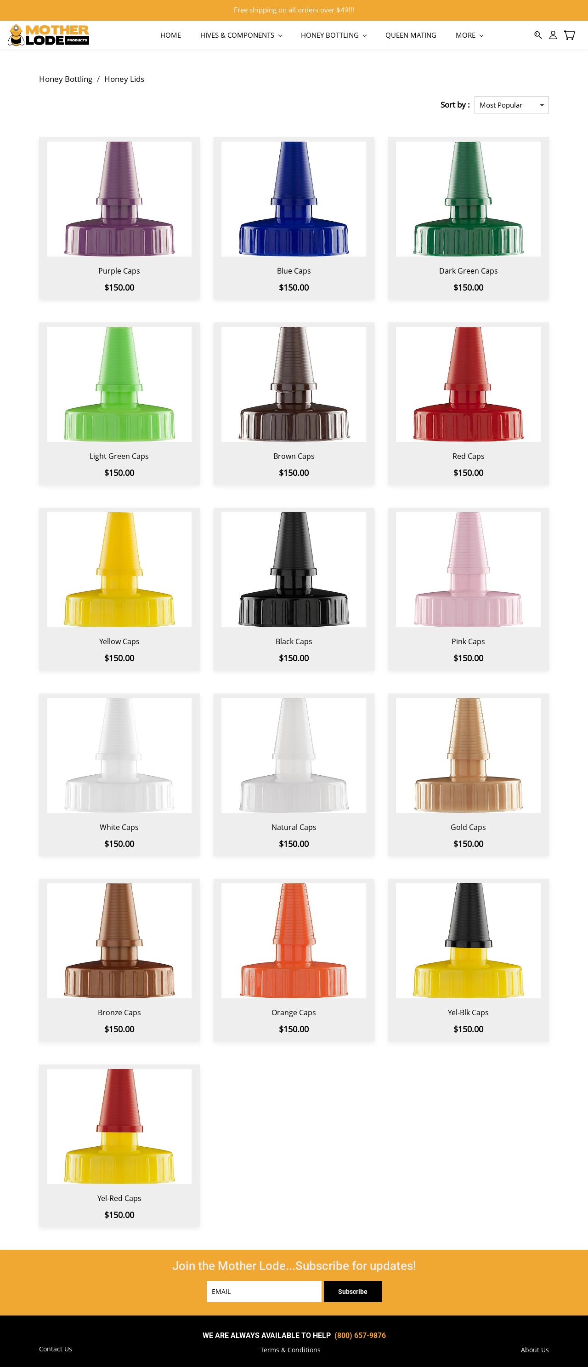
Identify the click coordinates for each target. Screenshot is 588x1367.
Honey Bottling (65, 75)
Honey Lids (124, 75)
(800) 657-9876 (360, 1331)
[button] (290, 1347)
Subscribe (353, 1288)
